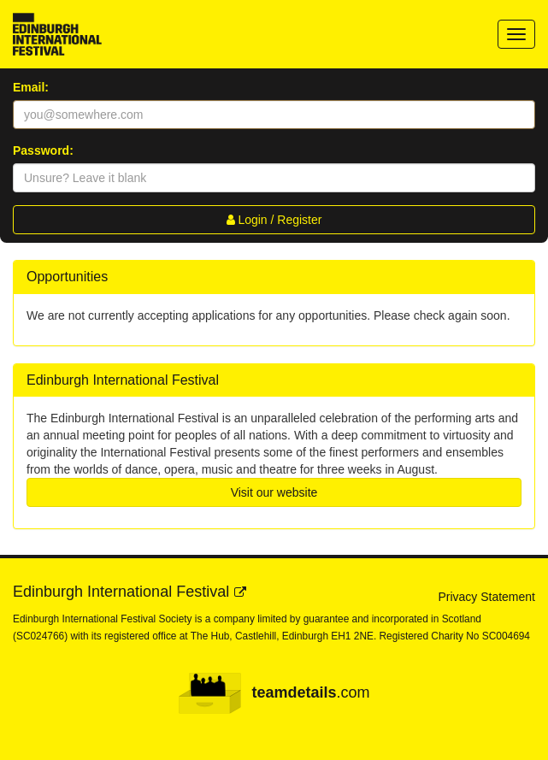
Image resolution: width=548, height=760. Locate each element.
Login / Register (274, 220)
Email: (31, 87)
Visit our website (274, 492)
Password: (43, 150)
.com (273, 693)
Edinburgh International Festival (121, 591)
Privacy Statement (486, 597)
